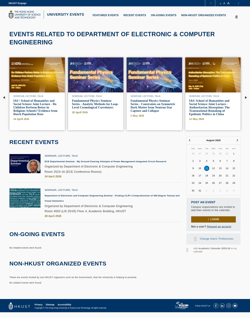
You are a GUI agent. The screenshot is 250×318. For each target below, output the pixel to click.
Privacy (39, 310)
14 (227, 168)
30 (220, 153)
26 (193, 153)
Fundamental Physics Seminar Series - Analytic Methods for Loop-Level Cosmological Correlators (95, 104)
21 (227, 175)
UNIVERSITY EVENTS (65, 14)
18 (206, 175)
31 (227, 153)
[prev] (190, 140)
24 (200, 183)
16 (193, 175)
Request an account (219, 226)
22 (233, 175)
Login (214, 219)
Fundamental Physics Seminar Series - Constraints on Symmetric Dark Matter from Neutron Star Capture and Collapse (153, 105)
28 (206, 153)
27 (200, 153)
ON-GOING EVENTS (163, 15)
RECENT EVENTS (135, 15)
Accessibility (64, 310)
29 (213, 153)
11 (206, 168)
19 (213, 175)
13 (220, 168)
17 (200, 175)
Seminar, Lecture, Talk (28, 96)
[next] (237, 140)
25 (206, 183)
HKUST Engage (17, 3)
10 (200, 168)
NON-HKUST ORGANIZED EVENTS (203, 15)
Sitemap (50, 310)
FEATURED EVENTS (106, 15)
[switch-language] (236, 3)
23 (193, 183)
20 (220, 175)
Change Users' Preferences (216, 238)
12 (213, 168)
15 (233, 168)
